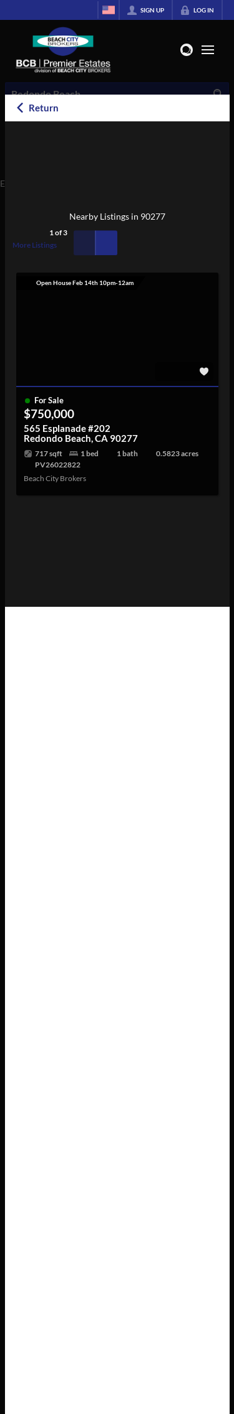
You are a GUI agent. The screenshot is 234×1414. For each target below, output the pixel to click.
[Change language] (108, 10)
